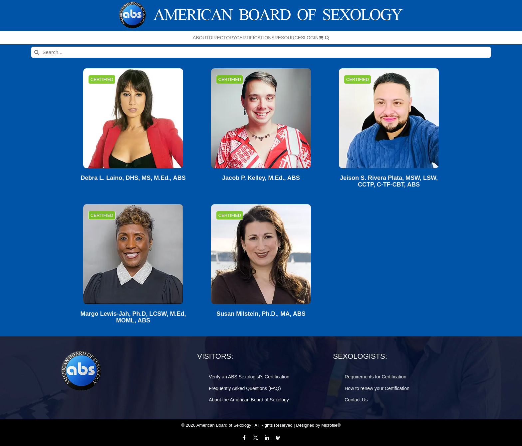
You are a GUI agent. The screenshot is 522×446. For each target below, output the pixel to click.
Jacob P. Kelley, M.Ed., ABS (261, 178)
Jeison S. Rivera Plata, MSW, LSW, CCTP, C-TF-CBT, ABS (389, 181)
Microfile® (331, 425)
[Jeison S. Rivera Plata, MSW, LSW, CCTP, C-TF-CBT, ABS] (389, 118)
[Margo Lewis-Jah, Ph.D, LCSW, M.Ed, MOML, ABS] (133, 254)
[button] (327, 37)
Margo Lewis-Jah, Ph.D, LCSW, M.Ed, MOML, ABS (133, 317)
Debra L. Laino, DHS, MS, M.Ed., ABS (133, 178)
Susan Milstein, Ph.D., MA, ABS (260, 314)
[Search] (36, 52)
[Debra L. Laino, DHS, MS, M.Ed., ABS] (133, 118)
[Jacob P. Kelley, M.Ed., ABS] (261, 118)
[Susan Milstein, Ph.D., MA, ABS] (261, 254)
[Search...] (261, 52)
